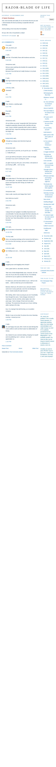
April (45, 253)
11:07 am (9, 187)
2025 (44, 45)
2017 (44, 58)
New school (47, 199)
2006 (44, 86)
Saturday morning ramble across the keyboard (49, 194)
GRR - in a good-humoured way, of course (48, 165)
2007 (44, 83)
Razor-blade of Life (28, 7)
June (45, 248)
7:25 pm (8, 134)
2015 (44, 63)
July (45, 246)
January (46, 261)
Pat (7, 176)
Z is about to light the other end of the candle (49, 217)
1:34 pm (8, 341)
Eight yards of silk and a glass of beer (48, 136)
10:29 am (9, 257)
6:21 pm (8, 116)
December (47, 88)
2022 (44, 48)
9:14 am (8, 244)
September (47, 241)
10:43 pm (9, 143)
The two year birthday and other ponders (48, 156)
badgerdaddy (9, 138)
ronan (42, 34)
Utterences (47, 232)
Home (20, 348)
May (45, 251)
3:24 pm (8, 97)
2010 (44, 76)
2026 (44, 43)
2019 (44, 55)
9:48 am (8, 60)
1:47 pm (8, 73)
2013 (44, 68)
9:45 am (8, 50)
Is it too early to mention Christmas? (48, 143)
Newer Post (5, 348)
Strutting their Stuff (49, 204)
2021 (44, 50)
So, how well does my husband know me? (49, 103)
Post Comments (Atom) (16, 352)
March (46, 256)
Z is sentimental (48, 190)
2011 (44, 73)
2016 (44, 60)
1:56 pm (8, 83)
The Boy (8, 236)
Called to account (48, 225)
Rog (7, 111)
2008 (44, 81)
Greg (7, 45)
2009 (44, 78)
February (46, 258)
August (46, 243)
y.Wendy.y (8, 87)
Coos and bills (48, 160)
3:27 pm (8, 106)
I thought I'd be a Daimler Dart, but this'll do (48, 171)
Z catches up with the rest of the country (48, 123)
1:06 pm (8, 319)
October (46, 238)
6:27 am (8, 171)
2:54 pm (8, 222)
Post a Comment (6, 345)
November (47, 236)
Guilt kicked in (47, 132)
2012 (44, 71)
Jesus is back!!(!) (48, 108)
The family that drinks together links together (48, 186)
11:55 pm (9, 232)
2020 (44, 53)
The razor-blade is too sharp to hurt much (49, 112)
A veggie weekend (49, 152)
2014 (44, 65)
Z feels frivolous (48, 90)
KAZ (7, 227)
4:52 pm (8, 200)
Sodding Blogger (48, 201)
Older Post (35, 348)
